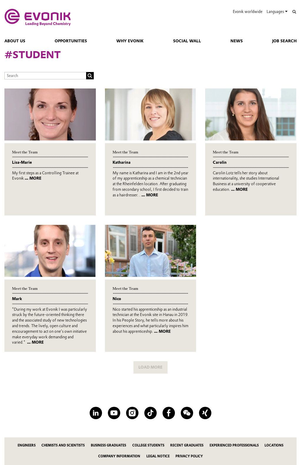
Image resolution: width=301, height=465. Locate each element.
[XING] (205, 413)
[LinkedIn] (96, 413)
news (236, 41)
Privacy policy (189, 456)
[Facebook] (169, 413)
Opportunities (71, 41)
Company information (119, 456)
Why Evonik (129, 41)
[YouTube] (114, 413)
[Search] (294, 11)
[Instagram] (132, 413)
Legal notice (158, 456)
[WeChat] (187, 413)
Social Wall (187, 41)
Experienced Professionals (234, 445)
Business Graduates (108, 445)
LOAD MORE (150, 367)
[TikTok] (150, 413)
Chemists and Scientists (63, 445)
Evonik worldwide (247, 11)
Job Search (284, 41)
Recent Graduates (186, 445)
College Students (148, 445)
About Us (14, 41)
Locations (274, 445)
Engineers (27, 445)
